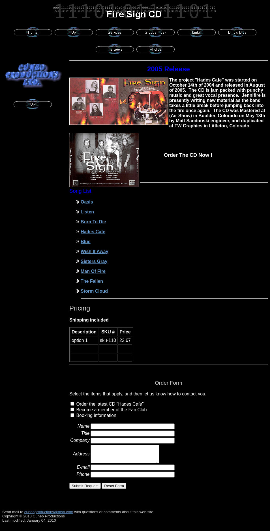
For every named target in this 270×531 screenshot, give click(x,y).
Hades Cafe (93, 231)
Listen (87, 211)
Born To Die (93, 221)
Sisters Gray (94, 261)
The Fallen (92, 281)
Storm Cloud (94, 291)
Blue (86, 241)
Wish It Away (94, 251)
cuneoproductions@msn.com (48, 512)
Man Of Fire (93, 271)
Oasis (87, 202)
